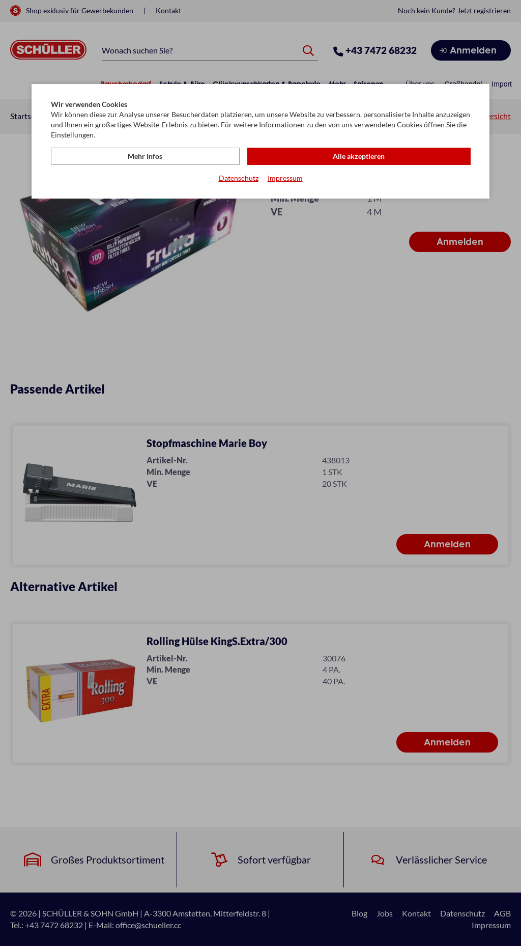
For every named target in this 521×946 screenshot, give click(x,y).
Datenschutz (238, 178)
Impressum (285, 178)
